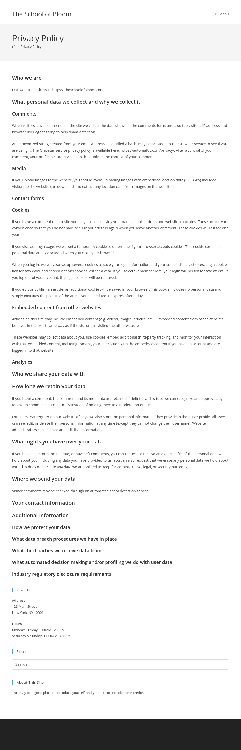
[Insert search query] (120, 664)
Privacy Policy (30, 46)
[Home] (13, 46)
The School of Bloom (42, 14)
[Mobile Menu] (222, 14)
